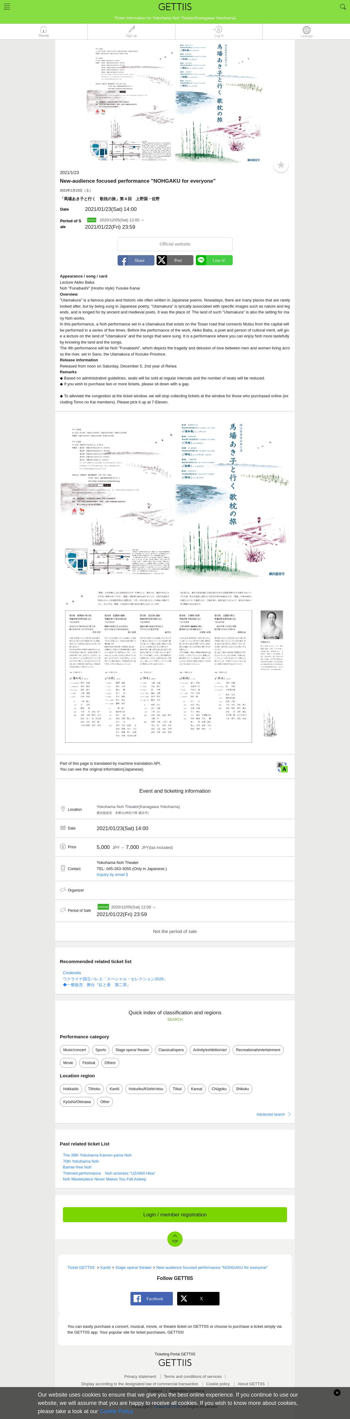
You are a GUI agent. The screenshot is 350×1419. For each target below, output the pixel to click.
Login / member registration (175, 1215)
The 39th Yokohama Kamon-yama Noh (97, 1155)
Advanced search (270, 1114)
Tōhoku (94, 1089)
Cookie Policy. (116, 1411)
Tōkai (177, 1089)
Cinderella (72, 972)
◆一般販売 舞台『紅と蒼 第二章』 (97, 984)
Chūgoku (219, 1089)
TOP (175, 1241)
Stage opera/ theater (132, 1050)
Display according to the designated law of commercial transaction (139, 1384)
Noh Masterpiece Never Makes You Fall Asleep (104, 1179)
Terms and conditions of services (193, 1376)
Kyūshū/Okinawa (77, 1102)
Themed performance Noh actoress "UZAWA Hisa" (109, 1173)
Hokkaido (71, 1089)
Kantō (114, 1089)
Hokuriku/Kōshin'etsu (146, 1089)
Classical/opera (171, 1050)
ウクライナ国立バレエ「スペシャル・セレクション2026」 (115, 979)
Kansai (196, 1089)
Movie (68, 1063)
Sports (100, 1050)
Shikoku (242, 1089)
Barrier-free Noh (77, 1167)
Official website (175, 244)
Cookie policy (218, 1384)
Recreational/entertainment (258, 1050)
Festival (89, 1063)
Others (110, 1063)
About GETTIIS (251, 1384)
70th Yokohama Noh (81, 1161)
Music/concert (74, 1050)
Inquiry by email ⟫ (112, 874)
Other (105, 1102)
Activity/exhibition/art (210, 1050)
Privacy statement (140, 1376)
